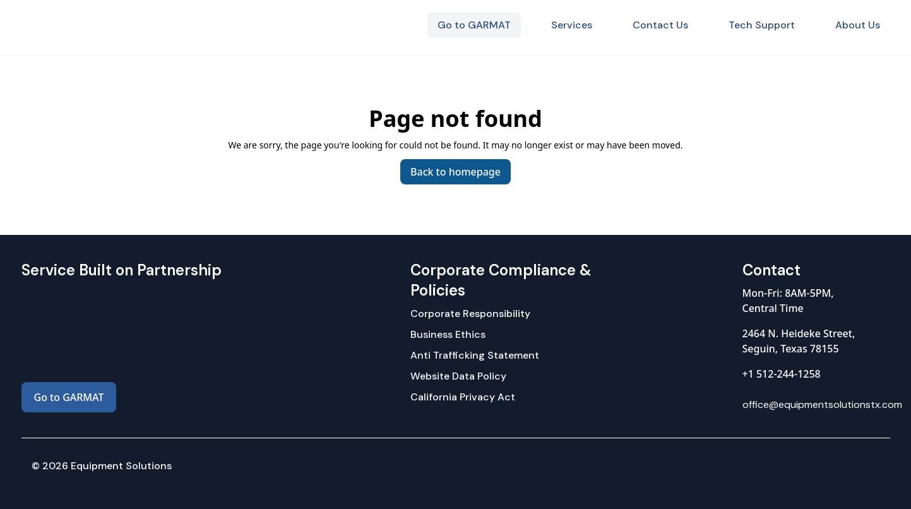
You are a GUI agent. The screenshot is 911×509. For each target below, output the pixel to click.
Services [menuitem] (571, 25)
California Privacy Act (462, 397)
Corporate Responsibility (470, 313)
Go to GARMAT (69, 397)
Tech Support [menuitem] (762, 25)
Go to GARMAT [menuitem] (474, 25)
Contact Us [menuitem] (660, 25)
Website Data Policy (458, 376)
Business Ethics (447, 334)
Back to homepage (455, 172)
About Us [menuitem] (857, 25)
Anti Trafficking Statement (474, 355)
